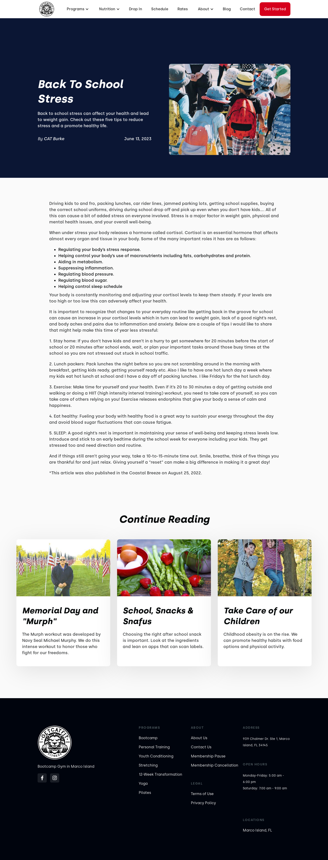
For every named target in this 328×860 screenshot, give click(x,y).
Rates (182, 9)
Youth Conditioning (156, 756)
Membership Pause (208, 756)
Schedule (159, 9)
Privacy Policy (203, 803)
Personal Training (154, 747)
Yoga (143, 783)
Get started (275, 9)
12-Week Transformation (160, 774)
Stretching (148, 765)
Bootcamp (148, 738)
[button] (77, 9)
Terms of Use (202, 794)
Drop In (135, 9)
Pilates (145, 792)
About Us (199, 738)
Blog (227, 9)
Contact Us (201, 747)
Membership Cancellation (214, 765)
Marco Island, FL (257, 830)
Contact (247, 9)
